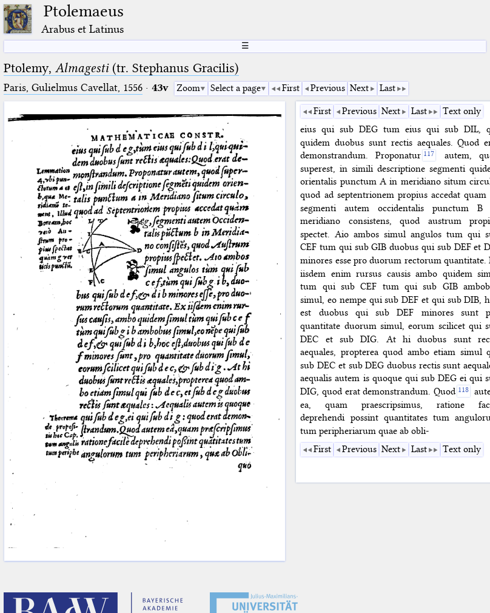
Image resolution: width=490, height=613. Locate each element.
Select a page (235, 88)
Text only (462, 111)
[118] (463, 391)
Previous (327, 88)
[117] (429, 155)
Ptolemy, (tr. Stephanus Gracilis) (121, 68)
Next (359, 88)
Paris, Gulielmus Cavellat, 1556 (73, 87)
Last (387, 88)
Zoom (188, 88)
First (291, 88)
